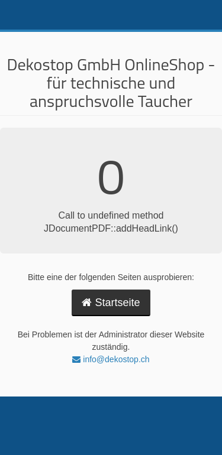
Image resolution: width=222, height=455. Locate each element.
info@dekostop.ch (110, 359)
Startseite (111, 302)
